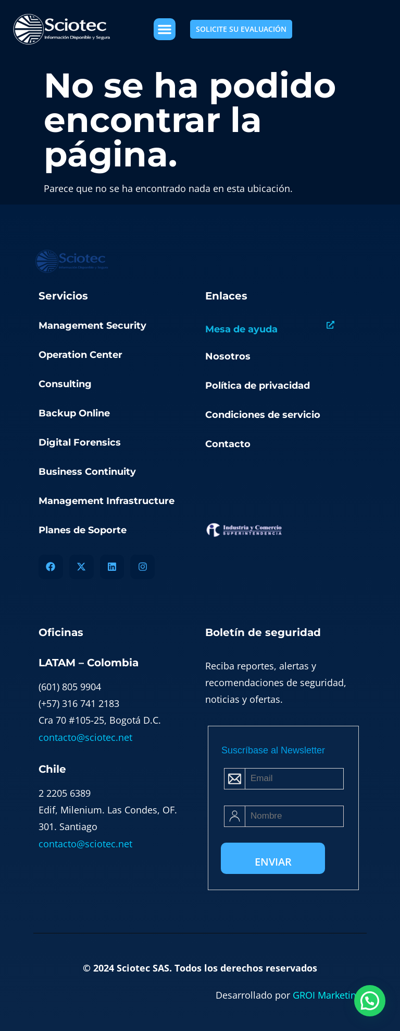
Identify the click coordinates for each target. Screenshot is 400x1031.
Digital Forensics (80, 442)
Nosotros (228, 356)
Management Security (92, 325)
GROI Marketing (327, 995)
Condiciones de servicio (262, 415)
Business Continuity (87, 471)
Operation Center (80, 355)
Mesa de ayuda (241, 329)
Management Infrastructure (106, 501)
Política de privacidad (257, 385)
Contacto (228, 444)
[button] (165, 29)
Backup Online (74, 413)
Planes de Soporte (83, 530)
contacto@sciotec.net (85, 737)
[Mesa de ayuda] (330, 325)
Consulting (65, 384)
